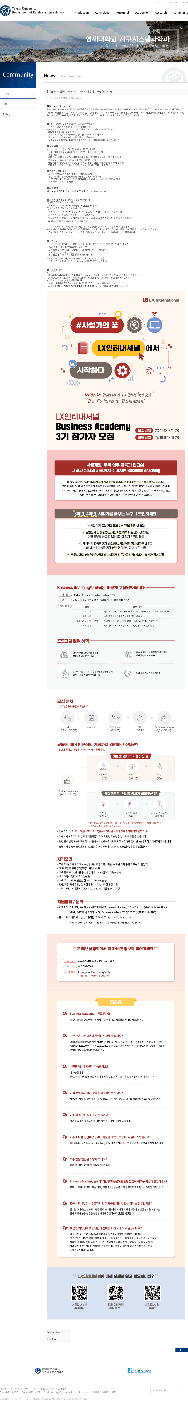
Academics (142, 12)
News (6, 94)
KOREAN (184, 2)
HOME (158, 2)
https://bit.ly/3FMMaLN (70, 280)
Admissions (102, 12)
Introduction (81, 12)
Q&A (5, 104)
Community (180, 12)
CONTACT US (171, 2)
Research (161, 12)
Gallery (6, 114)
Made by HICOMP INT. (76, 1399)
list (181, 1350)
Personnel (122, 12)
